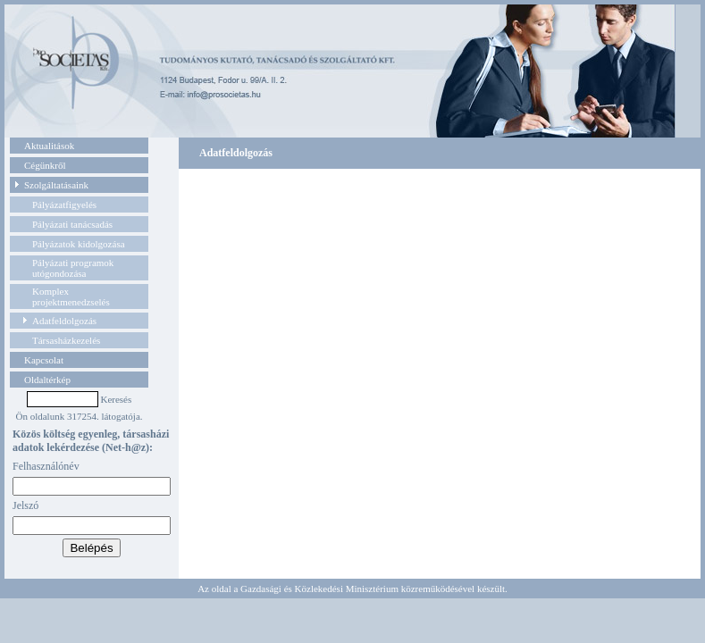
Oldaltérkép (47, 379)
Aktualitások (49, 145)
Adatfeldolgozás (64, 320)
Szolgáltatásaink (56, 185)
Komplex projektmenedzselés (71, 296)
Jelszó (25, 505)
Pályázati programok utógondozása (72, 268)
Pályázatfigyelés (64, 204)
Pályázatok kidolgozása (78, 243)
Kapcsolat (43, 360)
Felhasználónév (46, 466)
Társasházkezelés (66, 340)
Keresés (115, 399)
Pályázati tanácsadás (72, 224)
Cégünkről (44, 165)
